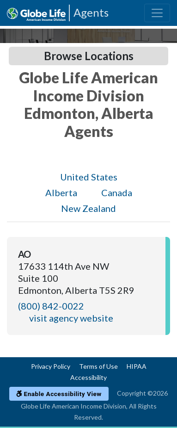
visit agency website (71, 317)
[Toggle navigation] (157, 13)
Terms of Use (98, 366)
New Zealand (88, 208)
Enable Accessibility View (59, 393)
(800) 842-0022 (51, 305)
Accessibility (88, 377)
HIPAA (136, 366)
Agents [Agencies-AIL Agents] (91, 12)
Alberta (61, 192)
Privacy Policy (50, 366)
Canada (116, 192)
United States (88, 176)
